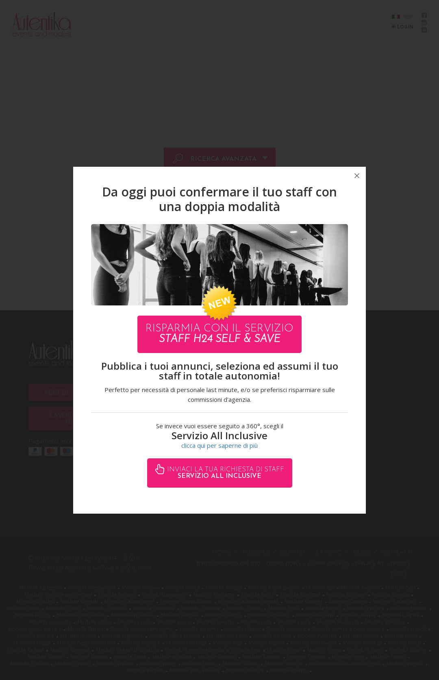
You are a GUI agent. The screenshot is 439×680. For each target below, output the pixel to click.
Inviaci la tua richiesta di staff (224, 472)
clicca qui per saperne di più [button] (219, 445)
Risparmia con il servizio (219, 334)
